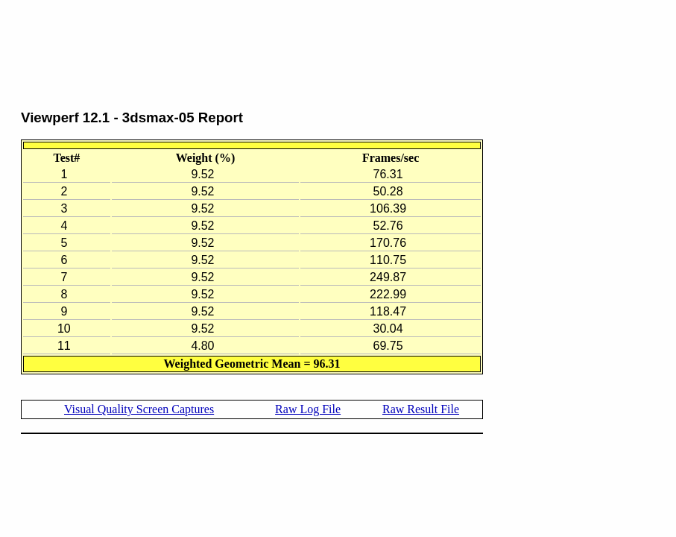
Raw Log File (308, 409)
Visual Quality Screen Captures (139, 409)
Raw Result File (420, 409)
